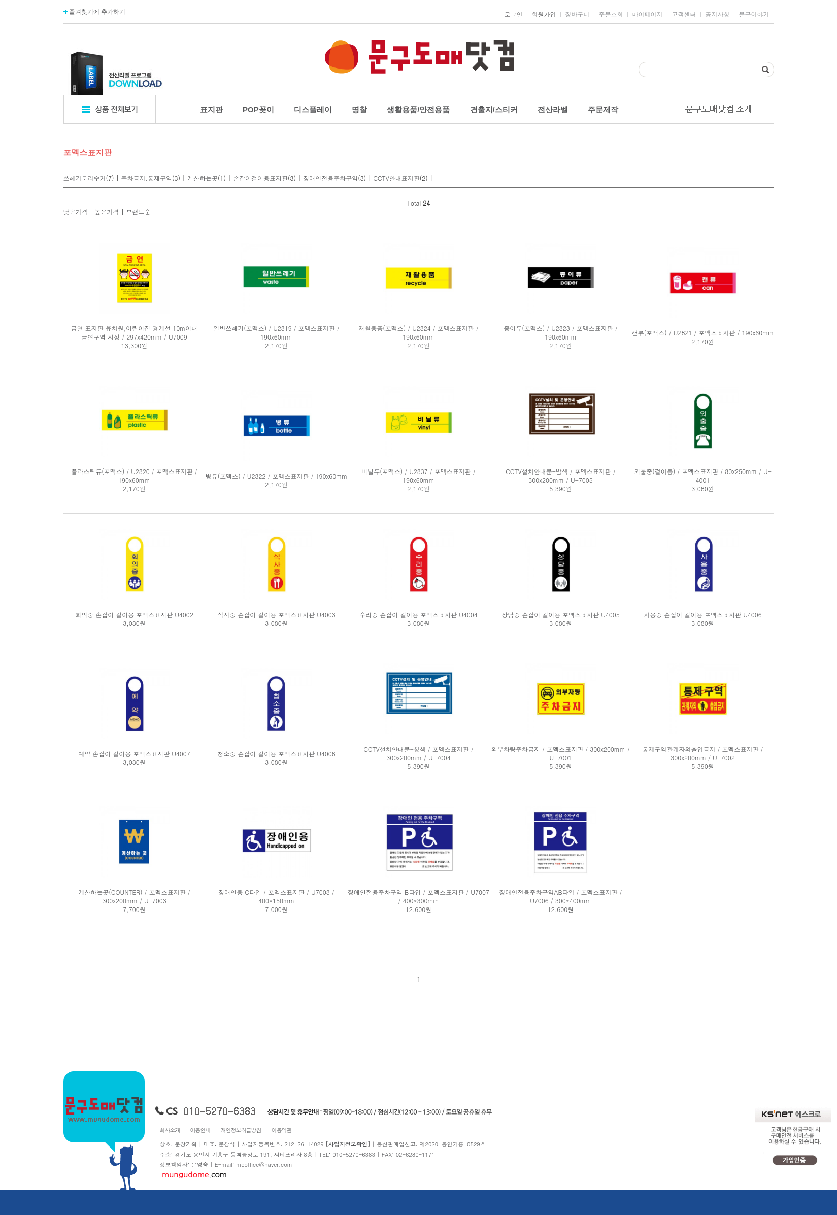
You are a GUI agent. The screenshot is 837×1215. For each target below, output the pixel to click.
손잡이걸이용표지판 (260, 178)
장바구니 (577, 14)
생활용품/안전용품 (418, 109)
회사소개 (170, 1130)
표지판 (211, 109)
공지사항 (718, 14)
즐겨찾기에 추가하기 (94, 11)
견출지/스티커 (494, 109)
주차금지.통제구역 (147, 178)
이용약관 (282, 1130)
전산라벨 (553, 109)
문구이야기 (754, 14)
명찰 (359, 109)
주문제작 (603, 109)
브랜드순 (138, 211)
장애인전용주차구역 (330, 178)
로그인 (514, 14)
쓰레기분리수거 (84, 178)
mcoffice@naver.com (264, 1164)
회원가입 (544, 14)
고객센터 (684, 14)
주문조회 (611, 14)
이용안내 (200, 1130)
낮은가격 (75, 211)
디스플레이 (313, 109)
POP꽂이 (258, 109)
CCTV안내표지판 (396, 178)
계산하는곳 (202, 178)
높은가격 (107, 211)
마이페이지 (647, 14)
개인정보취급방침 (241, 1130)
